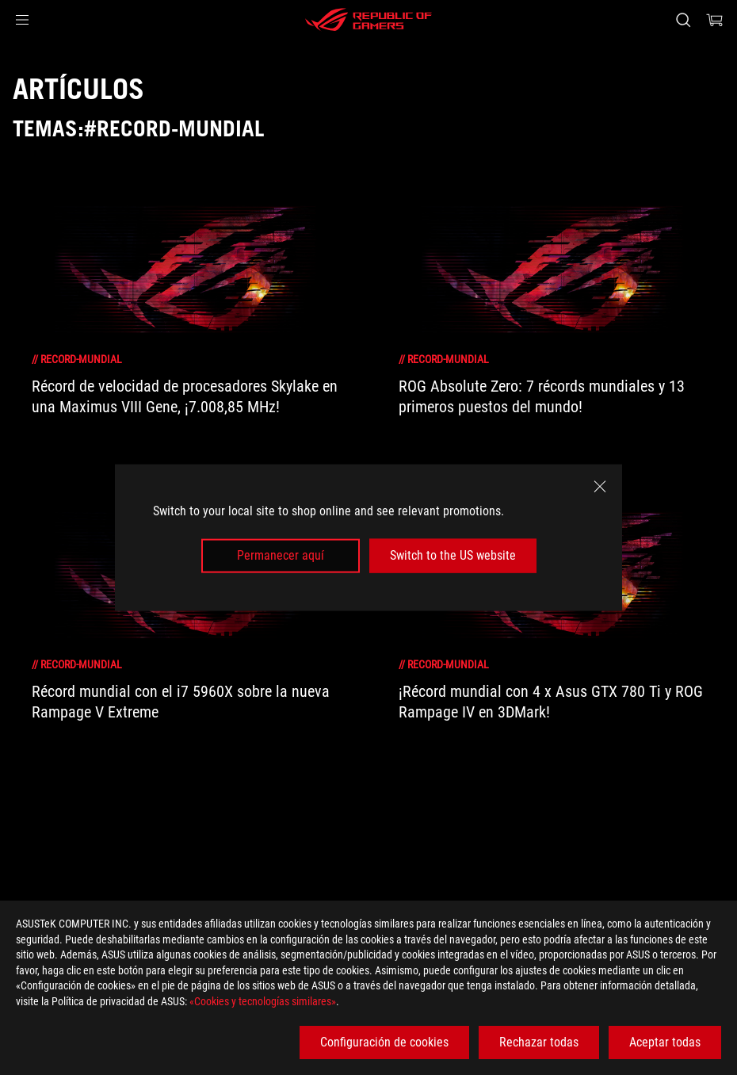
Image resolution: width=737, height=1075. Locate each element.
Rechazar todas (539, 1042)
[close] (599, 486)
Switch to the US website (453, 555)
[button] (22, 19)
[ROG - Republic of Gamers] (368, 20)
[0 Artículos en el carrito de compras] (714, 20)
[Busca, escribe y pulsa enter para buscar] (683, 20)
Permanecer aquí (280, 555)
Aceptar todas (665, 1042)
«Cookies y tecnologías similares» (262, 1001)
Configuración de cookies (384, 1042)
